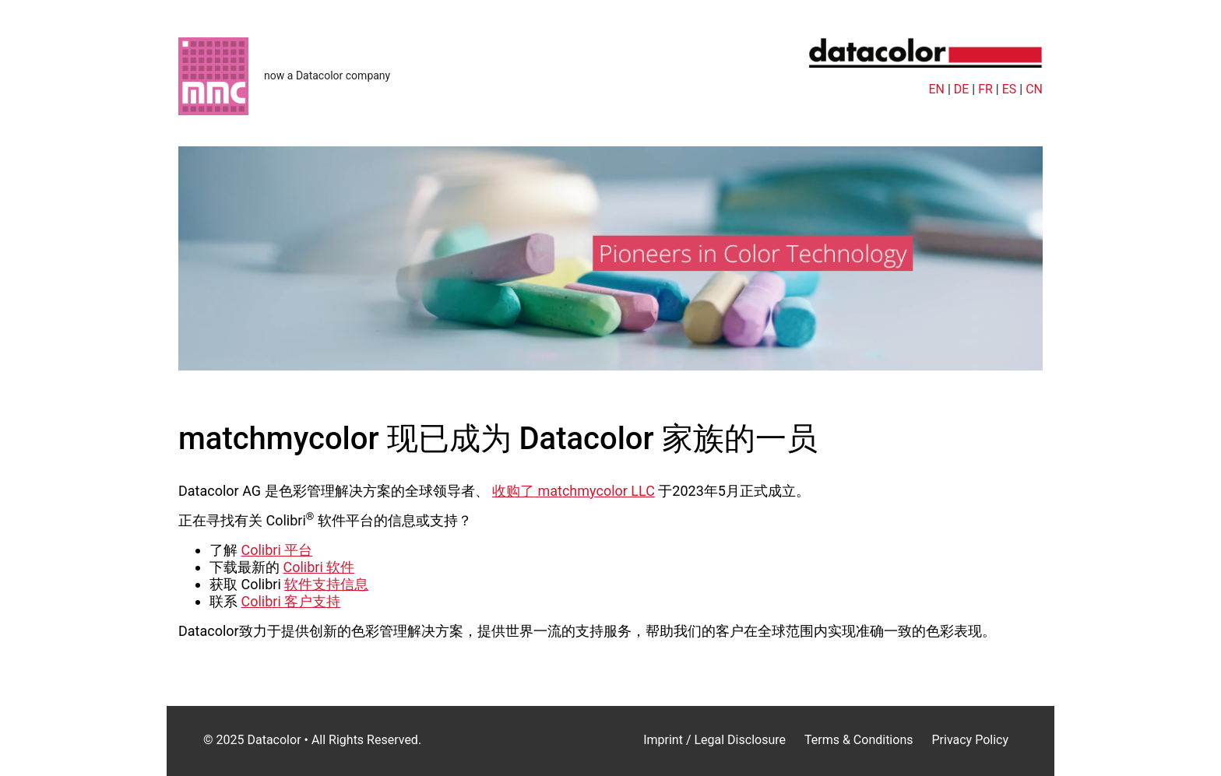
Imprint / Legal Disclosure (714, 739)
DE (961, 89)
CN (1034, 89)
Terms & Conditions (858, 739)
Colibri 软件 (318, 567)
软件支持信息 (326, 584)
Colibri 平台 (276, 550)
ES (1009, 89)
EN (936, 89)
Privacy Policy (969, 739)
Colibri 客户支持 (290, 601)
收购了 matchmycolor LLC (573, 491)
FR (985, 89)
